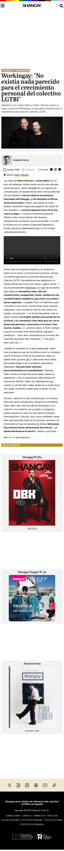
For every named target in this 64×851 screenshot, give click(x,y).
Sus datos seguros (10, 820)
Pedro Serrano (21, 175)
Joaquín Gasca (21, 160)
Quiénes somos (13, 816)
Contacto (27, 816)
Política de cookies (53, 820)
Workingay (30, 287)
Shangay (7, 70)
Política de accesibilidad (32, 824)
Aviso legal (52, 816)
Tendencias (22, 70)
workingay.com (23, 437)
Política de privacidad (32, 820)
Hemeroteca (39, 816)
